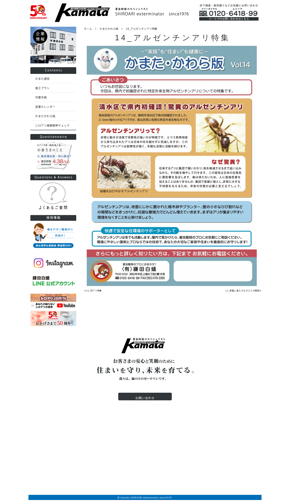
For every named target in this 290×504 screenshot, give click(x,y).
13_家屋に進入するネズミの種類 (242, 290)
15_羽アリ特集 (94, 290)
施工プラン (42, 88)
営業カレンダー (45, 107)
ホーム (88, 29)
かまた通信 (42, 79)
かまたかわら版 (109, 29)
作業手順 (41, 97)
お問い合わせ (145, 400)
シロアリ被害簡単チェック (52, 125)
